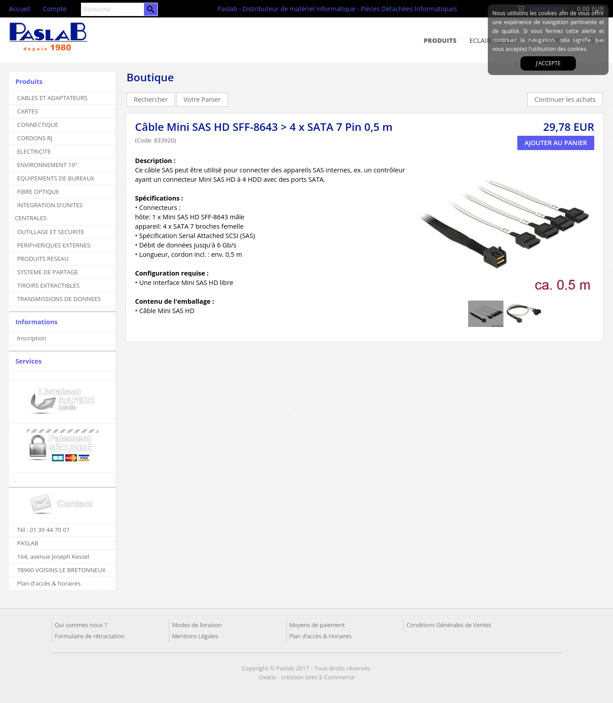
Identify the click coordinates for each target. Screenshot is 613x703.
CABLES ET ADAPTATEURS (52, 98)
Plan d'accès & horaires (48, 583)
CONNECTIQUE (37, 125)
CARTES (27, 111)
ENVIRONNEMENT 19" (47, 165)
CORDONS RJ (34, 138)
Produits (440, 40)
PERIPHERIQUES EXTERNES (53, 245)
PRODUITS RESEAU (42, 259)
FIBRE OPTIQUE (38, 192)
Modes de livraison (197, 625)
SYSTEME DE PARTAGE (47, 272)
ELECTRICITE (34, 151)
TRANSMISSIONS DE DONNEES (59, 299)
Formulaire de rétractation (90, 636)
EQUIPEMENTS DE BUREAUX (55, 178)
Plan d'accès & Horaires (320, 636)
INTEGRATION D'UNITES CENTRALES (48, 211)
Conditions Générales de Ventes (448, 625)
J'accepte (548, 63)
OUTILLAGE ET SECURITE (50, 232)
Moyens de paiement (317, 625)
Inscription (31, 338)
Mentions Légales (195, 636)
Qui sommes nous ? (81, 625)
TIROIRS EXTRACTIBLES (48, 285)
